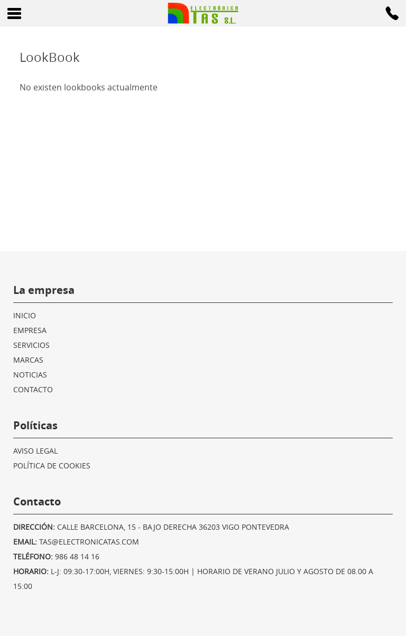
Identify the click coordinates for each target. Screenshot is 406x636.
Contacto (33, 389)
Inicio (24, 315)
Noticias (30, 375)
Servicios (31, 345)
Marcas (28, 360)
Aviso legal (35, 451)
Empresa (30, 330)
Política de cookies (51, 465)
